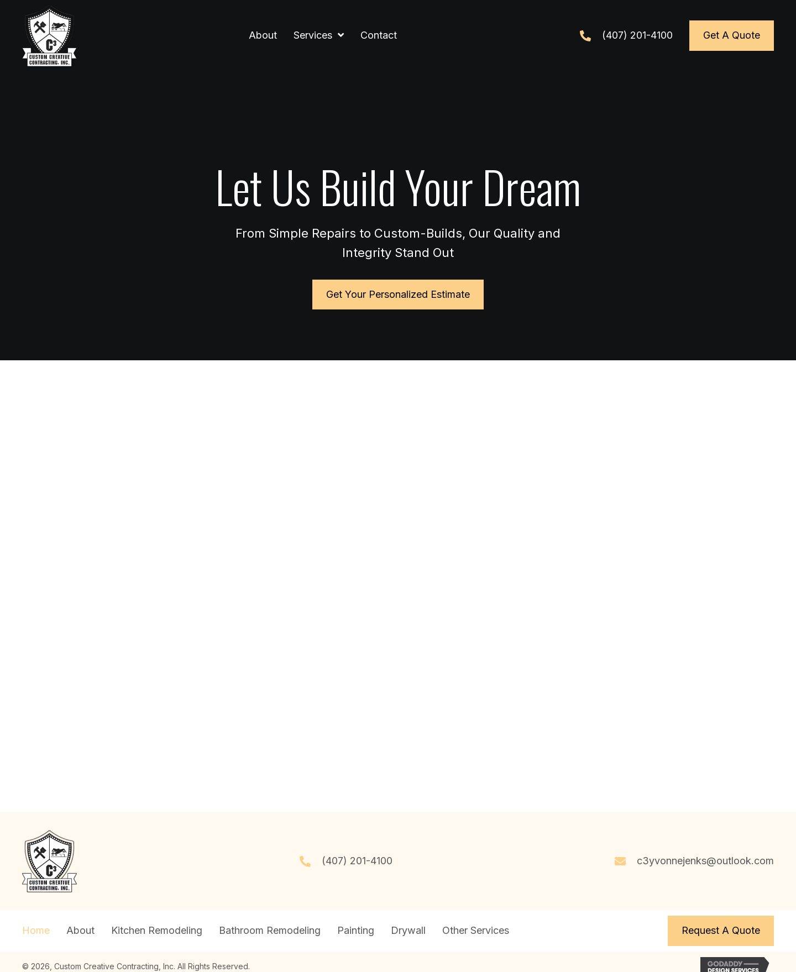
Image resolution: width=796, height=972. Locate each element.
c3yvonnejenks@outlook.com (705, 860)
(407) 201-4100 (637, 35)
